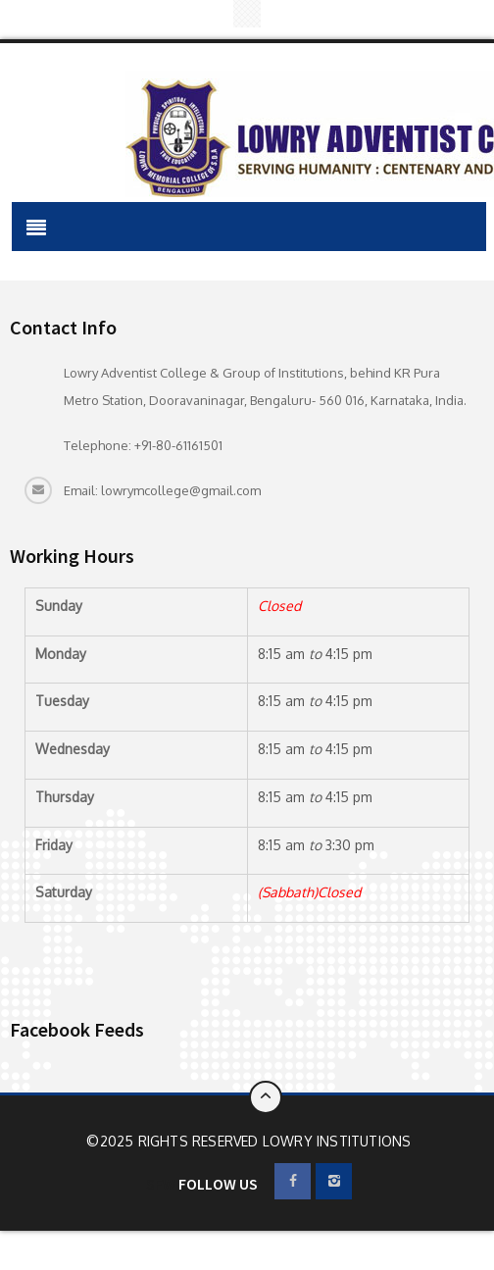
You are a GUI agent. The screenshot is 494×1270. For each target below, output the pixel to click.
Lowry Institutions (337, 1141)
